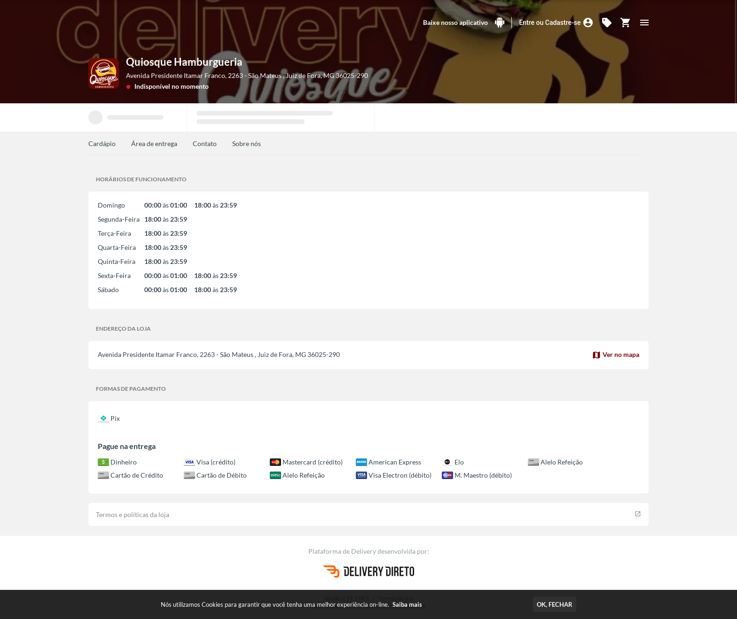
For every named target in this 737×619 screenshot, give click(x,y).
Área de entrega (154, 143)
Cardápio (102, 143)
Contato (205, 143)
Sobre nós (246, 143)
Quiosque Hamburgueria (184, 61)
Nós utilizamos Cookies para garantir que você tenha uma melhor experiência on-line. (291, 604)
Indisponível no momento (171, 86)
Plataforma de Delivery (342, 551)
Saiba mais (407, 604)
